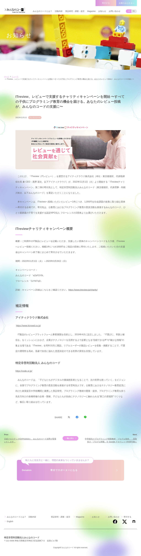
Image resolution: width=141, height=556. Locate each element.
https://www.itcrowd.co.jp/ (28, 325)
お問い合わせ (114, 11)
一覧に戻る (69, 438)
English (10, 521)
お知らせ (102, 11)
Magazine (91, 11)
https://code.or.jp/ (23, 371)
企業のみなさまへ (126, 3)
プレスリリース (35, 118)
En (134, 11)
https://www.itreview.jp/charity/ (83, 290)
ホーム (6, 77)
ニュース (15, 77)
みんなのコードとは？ (42, 11)
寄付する (106, 3)
